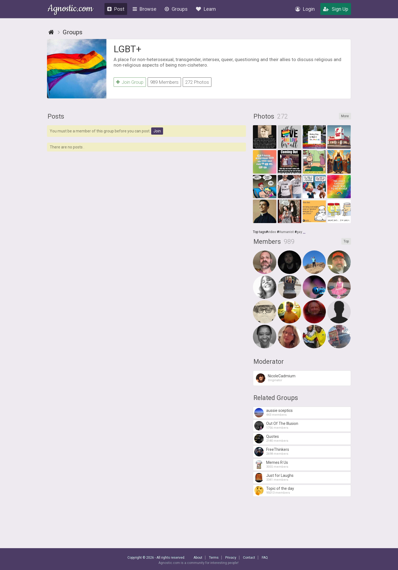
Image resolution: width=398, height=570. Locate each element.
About (197, 557)
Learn (206, 9)
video (272, 232)
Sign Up (335, 9)
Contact (249, 557)
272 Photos (197, 82)
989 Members (164, 82)
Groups (176, 9)
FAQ (265, 557)
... (304, 232)
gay (299, 232)
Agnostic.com (70, 9)
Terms (214, 557)
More (345, 116)
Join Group (129, 82)
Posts (56, 116)
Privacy (230, 557)
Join (157, 131)
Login (305, 9)
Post (115, 9)
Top (346, 241)
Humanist (286, 232)
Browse (144, 9)
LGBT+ (127, 48)
